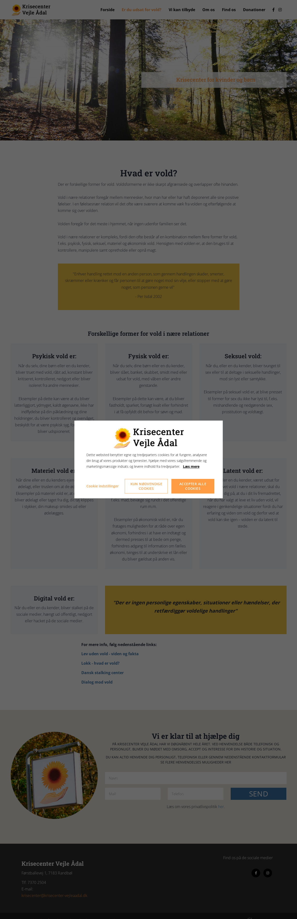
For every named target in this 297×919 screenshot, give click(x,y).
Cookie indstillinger (102, 486)
